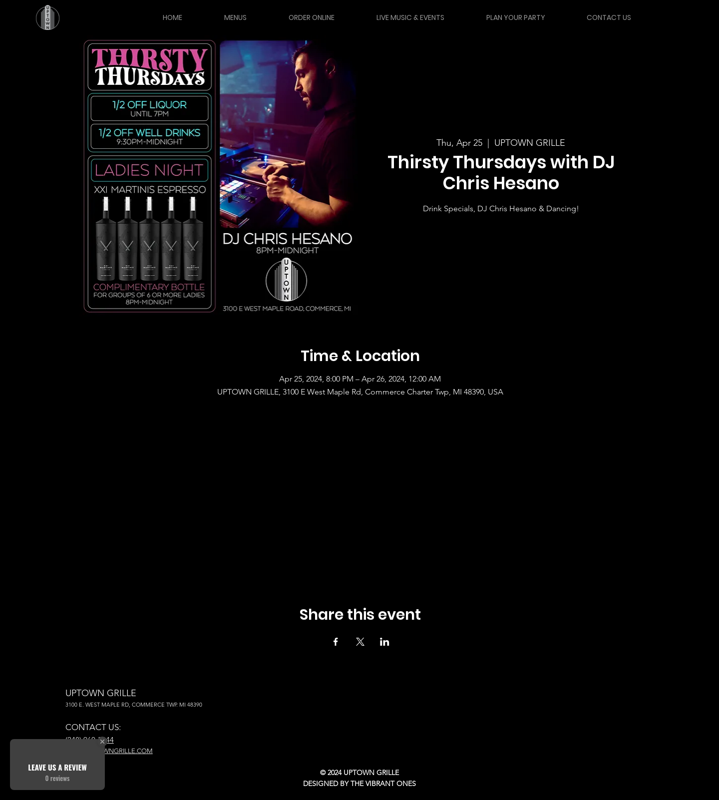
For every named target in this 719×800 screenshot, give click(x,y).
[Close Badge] (102, 742)
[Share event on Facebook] (336, 642)
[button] (235, 17)
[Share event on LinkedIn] (384, 642)
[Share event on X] (360, 642)
